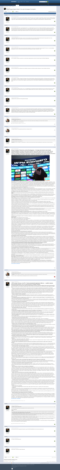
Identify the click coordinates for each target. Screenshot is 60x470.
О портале (22, 464)
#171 (54, 116)
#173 (54, 136)
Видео (24, 1)
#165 (54, 55)
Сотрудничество (28, 464)
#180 (54, 446)
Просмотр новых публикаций (43, 5)
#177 (54, 403)
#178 (54, 426)
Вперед (16, 11)
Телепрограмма (27, 1)
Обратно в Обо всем (54, 457)
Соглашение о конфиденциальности (52, 461)
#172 (54, 126)
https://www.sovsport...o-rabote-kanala (15, 398)
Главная (19, 1)
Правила (48, 461)
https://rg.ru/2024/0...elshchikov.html (15, 263)
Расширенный (48, 1)
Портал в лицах (25, 464)
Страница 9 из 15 (9, 11)
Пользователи (13, 5)
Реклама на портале (32, 464)
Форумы (17, 5)
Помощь (12, 464)
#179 (54, 436)
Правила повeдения (19, 464)
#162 (54, 25)
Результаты (21, 1)
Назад (6, 11)
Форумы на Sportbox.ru (6, 461)
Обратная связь (15, 464)
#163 (54, 35)
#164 (54, 45)
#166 (54, 65)
